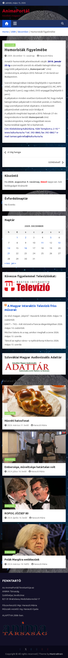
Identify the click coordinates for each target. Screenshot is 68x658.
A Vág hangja (14, 152)
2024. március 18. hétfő (17, 564)
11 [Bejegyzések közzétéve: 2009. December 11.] (42, 242)
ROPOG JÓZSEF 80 (16, 513)
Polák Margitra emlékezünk (22, 559)
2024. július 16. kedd (15, 471)
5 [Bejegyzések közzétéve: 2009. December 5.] (50, 237)
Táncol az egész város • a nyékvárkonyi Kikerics (29, 340)
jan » (13, 263)
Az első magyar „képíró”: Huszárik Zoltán (25, 316)
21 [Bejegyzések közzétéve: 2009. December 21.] (9, 253)
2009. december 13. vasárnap (20, 56)
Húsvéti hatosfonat (17, 420)
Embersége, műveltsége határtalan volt (30, 466)
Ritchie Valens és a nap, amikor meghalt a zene (29, 332)
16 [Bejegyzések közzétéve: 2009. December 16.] (25, 248)
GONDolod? (54, 162)
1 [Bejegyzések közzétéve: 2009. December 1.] (17, 237)
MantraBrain (56, 654)
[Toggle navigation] (15, 23)
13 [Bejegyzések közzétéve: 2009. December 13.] (59, 242)
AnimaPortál (15, 10)
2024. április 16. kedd (16, 518)
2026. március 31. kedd (17, 425)
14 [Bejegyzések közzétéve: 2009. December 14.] (9, 248)
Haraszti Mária (45, 56)
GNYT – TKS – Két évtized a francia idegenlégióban (31, 324)
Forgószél (10, 45)
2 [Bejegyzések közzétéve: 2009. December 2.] (25, 237)
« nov (7, 263)
